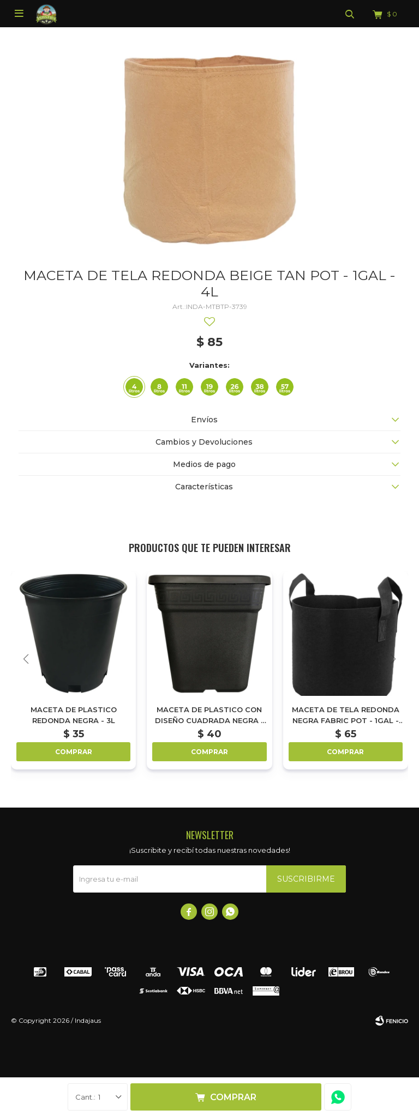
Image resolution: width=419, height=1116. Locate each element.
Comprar (233, 1097)
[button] (393, 659)
